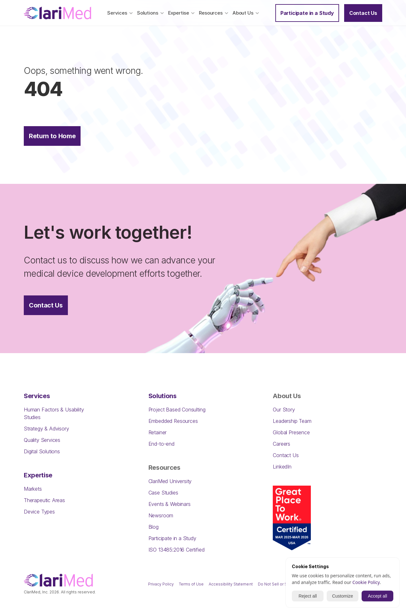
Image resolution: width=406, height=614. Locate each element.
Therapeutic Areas (44, 500)
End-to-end (161, 444)
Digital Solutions (42, 451)
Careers (281, 444)
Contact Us (285, 455)
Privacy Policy (161, 584)
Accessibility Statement (230, 584)
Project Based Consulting (177, 409)
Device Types (39, 511)
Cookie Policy (366, 583)
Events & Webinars (169, 504)
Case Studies (163, 492)
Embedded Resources (173, 421)
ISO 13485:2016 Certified (176, 549)
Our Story (284, 409)
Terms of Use (191, 584)
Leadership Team (292, 421)
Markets (33, 489)
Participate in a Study (172, 538)
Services (37, 396)
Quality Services (42, 440)
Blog (153, 527)
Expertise (38, 475)
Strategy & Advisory (46, 428)
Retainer (157, 432)
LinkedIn (282, 466)
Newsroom (161, 515)
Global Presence (291, 432)
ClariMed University (170, 481)
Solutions (162, 396)
